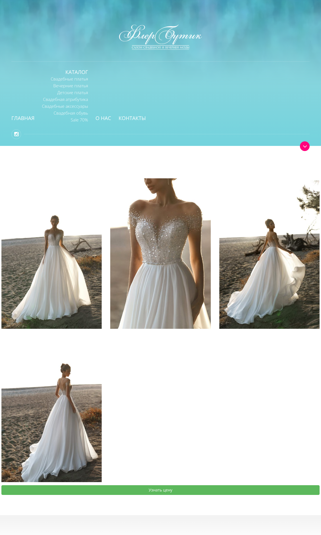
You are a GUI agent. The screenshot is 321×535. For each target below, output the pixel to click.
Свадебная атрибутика (65, 99)
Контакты (132, 118)
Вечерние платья (70, 85)
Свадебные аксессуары (65, 106)
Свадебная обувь (71, 113)
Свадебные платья (69, 79)
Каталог (77, 72)
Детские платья (72, 92)
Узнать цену (160, 490)
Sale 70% (79, 120)
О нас (103, 118)
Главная (22, 118)
